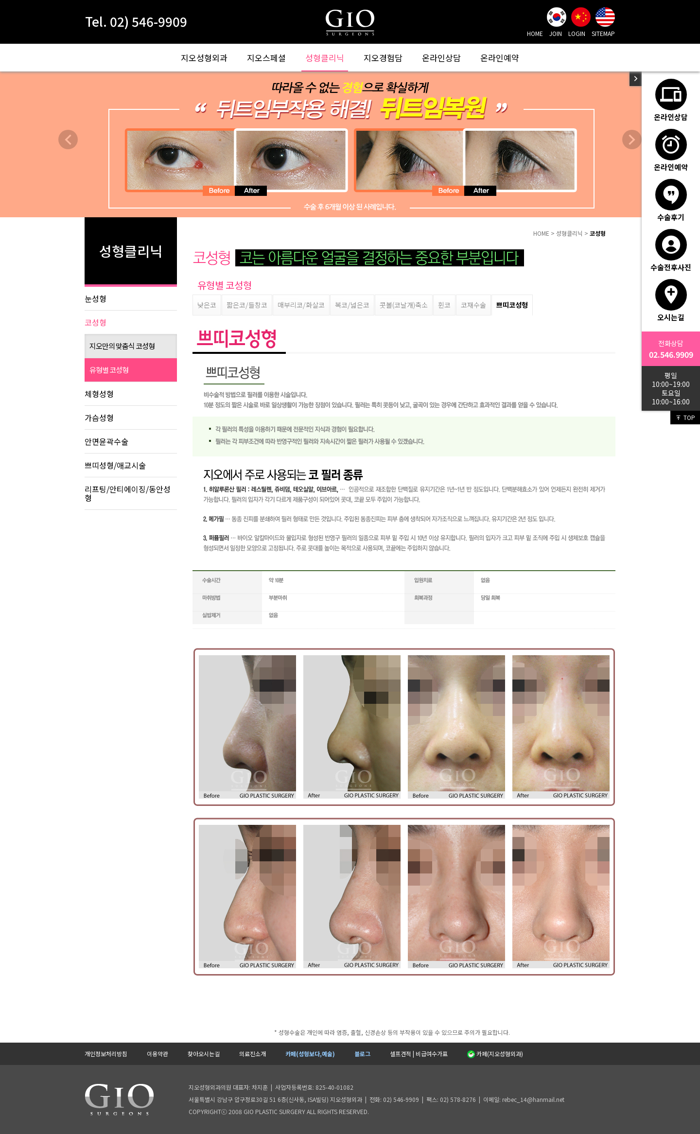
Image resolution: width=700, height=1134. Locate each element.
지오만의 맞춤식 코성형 (122, 346)
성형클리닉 (324, 58)
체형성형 (99, 394)
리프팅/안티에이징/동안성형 (128, 493)
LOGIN (576, 33)
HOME (535, 33)
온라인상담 (441, 58)
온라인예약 (499, 58)
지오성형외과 (204, 58)
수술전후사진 (670, 250)
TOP (685, 417)
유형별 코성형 (108, 370)
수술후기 (671, 200)
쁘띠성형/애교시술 (115, 465)
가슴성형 (99, 417)
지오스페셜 (266, 58)
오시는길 (671, 300)
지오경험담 (383, 58)
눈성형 (95, 298)
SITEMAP (603, 33)
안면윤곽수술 (106, 441)
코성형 (95, 322)
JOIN (555, 33)
